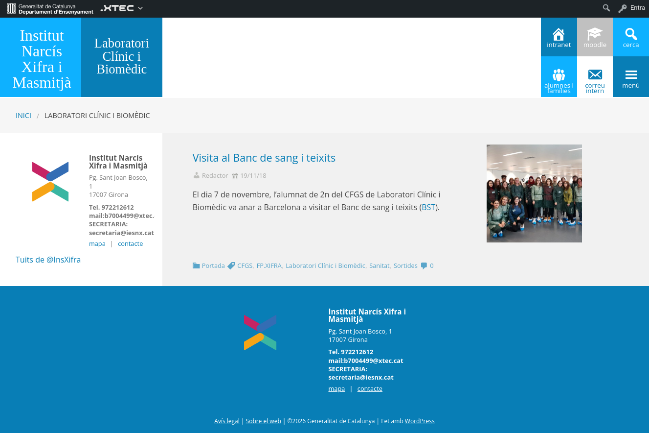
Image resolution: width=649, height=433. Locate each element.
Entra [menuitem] (637, 7)
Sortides (406, 265)
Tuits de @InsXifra (48, 259)
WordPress (420, 421)
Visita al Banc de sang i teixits (264, 157)
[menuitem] (50, 8)
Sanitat (379, 265)
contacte (130, 243)
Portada (213, 265)
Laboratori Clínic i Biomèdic (325, 265)
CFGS (244, 265)
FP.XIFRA (269, 265)
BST (428, 207)
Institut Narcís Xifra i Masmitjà (41, 59)
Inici (23, 115)
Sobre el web (263, 421)
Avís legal (226, 421)
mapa (97, 243)
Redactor (215, 175)
